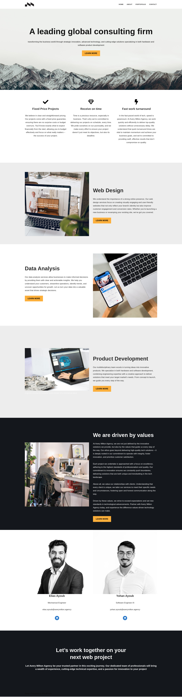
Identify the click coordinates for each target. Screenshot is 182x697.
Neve (27, 694)
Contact (153, 4)
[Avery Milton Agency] (29, 4)
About (129, 4)
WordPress (47, 694)
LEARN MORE (91, 53)
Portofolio (140, 4)
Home (121, 4)
